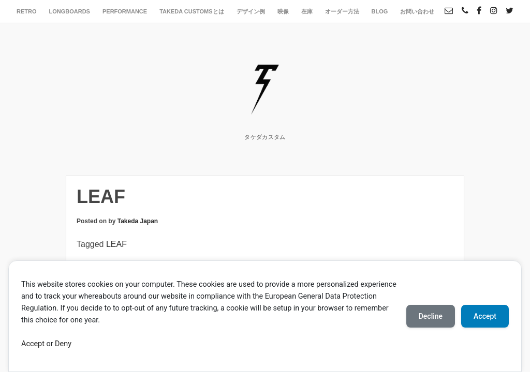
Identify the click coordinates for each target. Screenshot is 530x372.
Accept (33, 343)
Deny (63, 343)
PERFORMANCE (124, 11)
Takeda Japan (137, 221)
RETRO (27, 11)
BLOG (380, 11)
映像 (283, 11)
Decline (431, 316)
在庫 (307, 11)
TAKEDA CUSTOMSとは (191, 11)
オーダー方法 (342, 11)
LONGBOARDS (69, 11)
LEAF (116, 244)
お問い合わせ (417, 11)
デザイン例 (251, 11)
